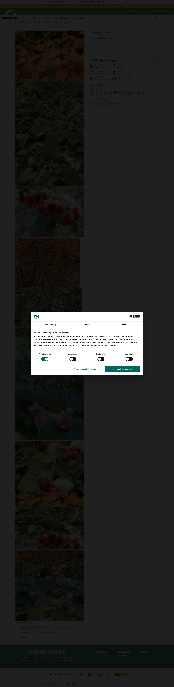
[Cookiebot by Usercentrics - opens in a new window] (129, 316)
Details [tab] (87, 325)
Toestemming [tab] (50, 325)
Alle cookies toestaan (122, 369)
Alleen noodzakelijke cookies (87, 369)
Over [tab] (124, 325)
